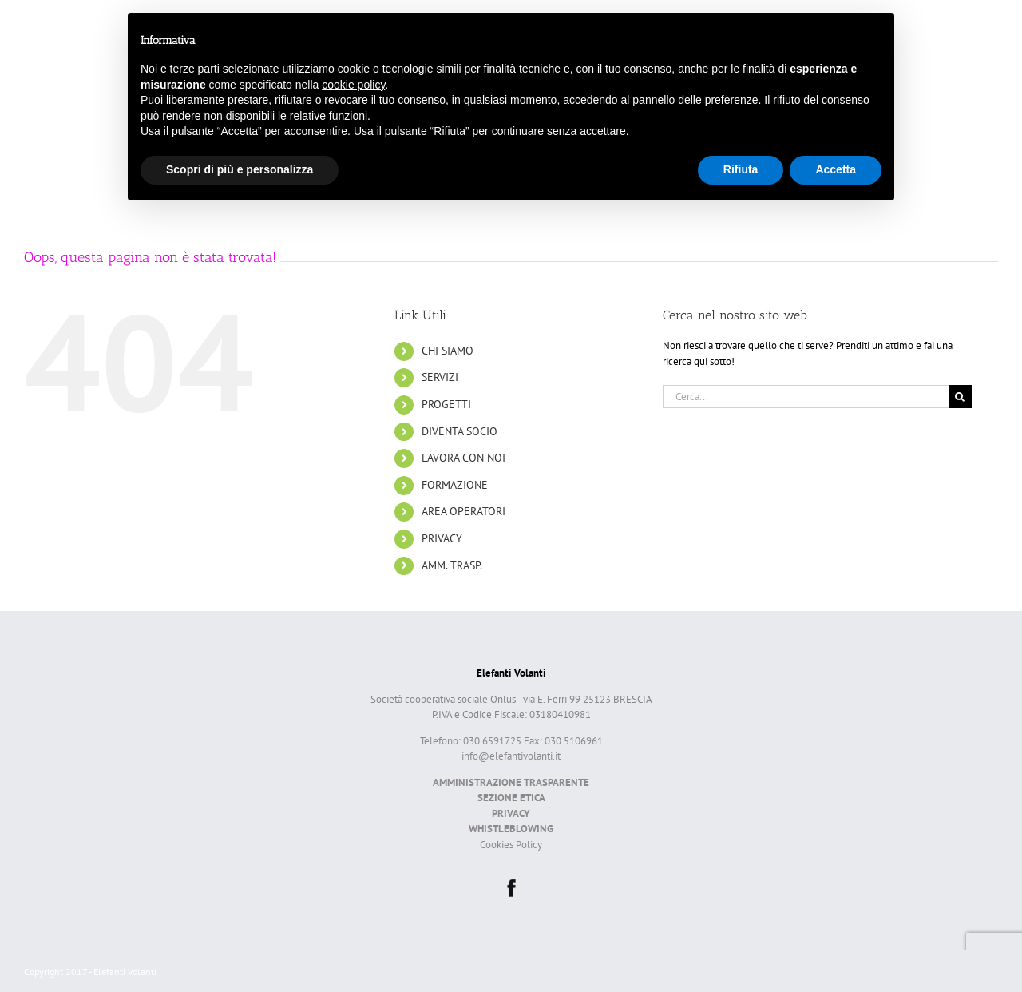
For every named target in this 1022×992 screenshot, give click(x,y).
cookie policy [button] (353, 84)
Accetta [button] (835, 169)
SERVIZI (440, 377)
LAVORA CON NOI (463, 457)
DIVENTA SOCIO (459, 431)
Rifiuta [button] (741, 169)
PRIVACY (442, 538)
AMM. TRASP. (452, 565)
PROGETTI (446, 404)
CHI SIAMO (447, 350)
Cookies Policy (511, 844)
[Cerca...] (806, 396)
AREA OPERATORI (463, 511)
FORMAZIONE (455, 485)
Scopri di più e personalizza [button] (239, 169)
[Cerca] (960, 396)
